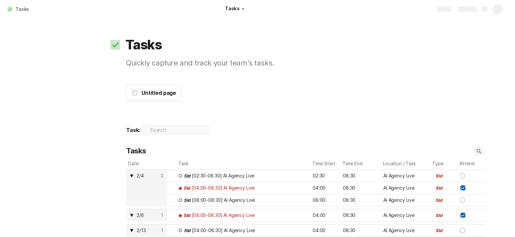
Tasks (22, 9)
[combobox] (444, 175)
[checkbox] (463, 175)
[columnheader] (146, 188)
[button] (243, 9)
